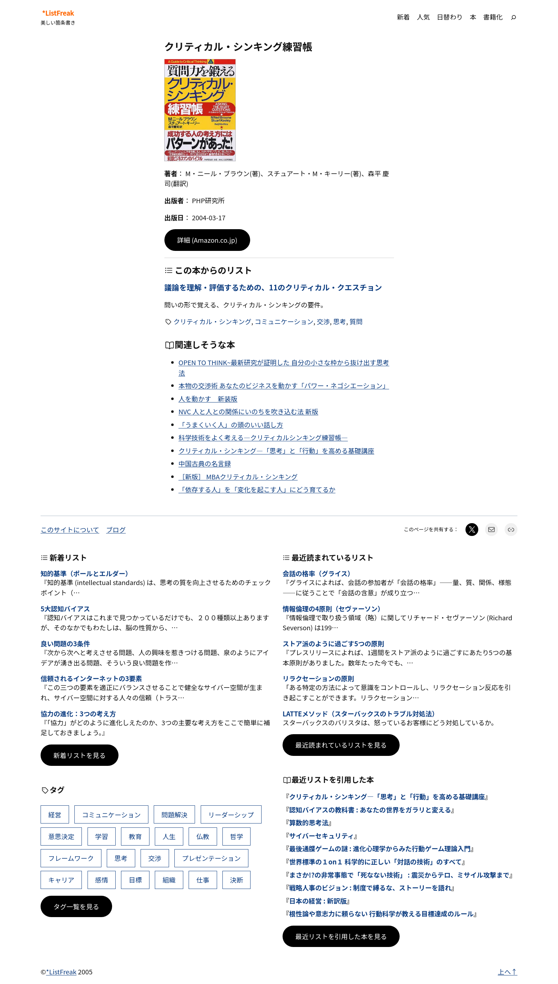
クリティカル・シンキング (212, 321)
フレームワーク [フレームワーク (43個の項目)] (71, 858)
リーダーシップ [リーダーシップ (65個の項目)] (231, 814)
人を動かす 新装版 (208, 398)
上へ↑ (507, 971)
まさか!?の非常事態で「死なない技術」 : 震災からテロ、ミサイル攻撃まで (399, 874)
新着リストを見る (79, 755)
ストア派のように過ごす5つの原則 (333, 643)
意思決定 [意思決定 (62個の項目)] (61, 836)
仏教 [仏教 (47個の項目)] (202, 836)
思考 (339, 321)
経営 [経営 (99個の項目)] (54, 814)
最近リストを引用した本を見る (341, 936)
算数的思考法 (308, 822)
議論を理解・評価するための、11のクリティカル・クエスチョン (273, 287)
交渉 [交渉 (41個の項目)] (154, 858)
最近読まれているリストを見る (341, 744)
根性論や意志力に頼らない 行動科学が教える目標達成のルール (381, 913)
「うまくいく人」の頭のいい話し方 (231, 424)
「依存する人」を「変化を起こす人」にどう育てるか (257, 489)
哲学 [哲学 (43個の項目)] (236, 836)
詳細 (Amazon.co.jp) (207, 239)
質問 (356, 321)
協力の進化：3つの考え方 (78, 713)
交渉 (323, 321)
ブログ (116, 529)
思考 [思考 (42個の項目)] (121, 858)
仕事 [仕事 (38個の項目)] (202, 879)
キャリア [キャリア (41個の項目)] (61, 879)
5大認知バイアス (65, 608)
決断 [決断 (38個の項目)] (236, 879)
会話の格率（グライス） (318, 573)
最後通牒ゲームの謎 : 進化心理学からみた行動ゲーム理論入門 (379, 848)
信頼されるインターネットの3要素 (91, 678)
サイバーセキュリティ (321, 835)
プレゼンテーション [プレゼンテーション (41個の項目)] (211, 858)
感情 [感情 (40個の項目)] (101, 879)
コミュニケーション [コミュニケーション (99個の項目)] (111, 814)
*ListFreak (58, 13)
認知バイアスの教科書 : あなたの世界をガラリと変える (370, 809)
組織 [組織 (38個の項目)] (169, 879)
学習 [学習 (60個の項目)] (101, 836)
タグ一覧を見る (76, 906)
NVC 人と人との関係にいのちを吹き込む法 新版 (249, 411)
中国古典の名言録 (205, 463)
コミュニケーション (284, 321)
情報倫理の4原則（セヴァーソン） (333, 608)
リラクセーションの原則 (318, 678)
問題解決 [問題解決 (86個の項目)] (174, 814)
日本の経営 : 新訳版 (317, 900)
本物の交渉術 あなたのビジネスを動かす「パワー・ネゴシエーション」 (284, 385)
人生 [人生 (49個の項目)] (169, 836)
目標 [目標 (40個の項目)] (135, 879)
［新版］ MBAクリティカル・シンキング (238, 476)
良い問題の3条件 (65, 643)
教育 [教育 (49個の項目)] (135, 836)
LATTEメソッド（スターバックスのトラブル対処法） (360, 713)
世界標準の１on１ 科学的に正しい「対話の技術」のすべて (375, 861)
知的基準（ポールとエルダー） (86, 573)
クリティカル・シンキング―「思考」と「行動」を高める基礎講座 (276, 450)
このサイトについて (70, 529)
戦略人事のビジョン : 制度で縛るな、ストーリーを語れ (370, 887)
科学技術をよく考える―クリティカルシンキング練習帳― (263, 437)
